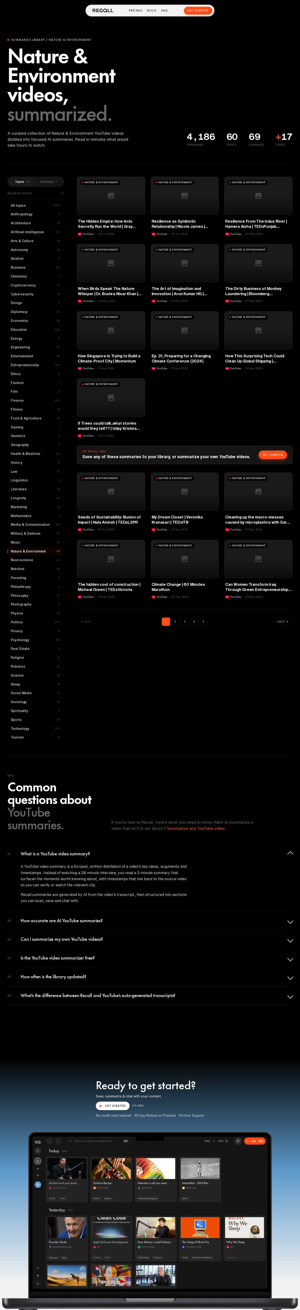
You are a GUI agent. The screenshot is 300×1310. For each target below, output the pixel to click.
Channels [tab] (49, 181)
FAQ (164, 10)
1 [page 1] (166, 622)
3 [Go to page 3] (185, 622)
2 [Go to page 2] (175, 622)
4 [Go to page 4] (194, 622)
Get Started (198, 11)
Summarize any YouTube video (196, 828)
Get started (273, 455)
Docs (152, 10)
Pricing (135, 10)
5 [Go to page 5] (203, 622)
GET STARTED (113, 1106)
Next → (283, 621)
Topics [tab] (22, 181)
